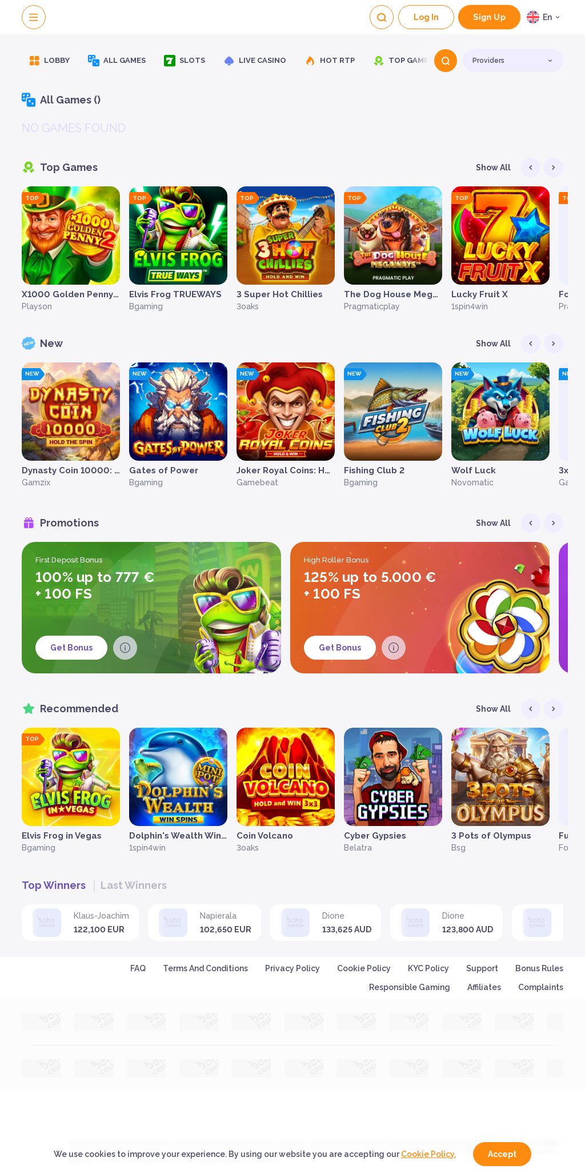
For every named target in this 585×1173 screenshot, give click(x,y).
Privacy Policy (292, 968)
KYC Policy (428, 968)
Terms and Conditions (205, 968)
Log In (426, 17)
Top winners (54, 885)
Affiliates (484, 987)
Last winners (134, 885)
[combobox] (545, 17)
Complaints (540, 987)
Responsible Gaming (409, 987)
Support (482, 968)
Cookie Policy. (428, 1154)
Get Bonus (71, 647)
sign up (489, 17)
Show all (493, 167)
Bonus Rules (539, 968)
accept (502, 1154)
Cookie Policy (364, 968)
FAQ (138, 968)
